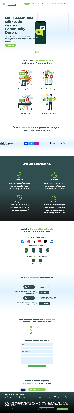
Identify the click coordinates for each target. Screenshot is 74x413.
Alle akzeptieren (62, 408)
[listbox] (37, 32)
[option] (37, 32)
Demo (27, 3)
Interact (29, 298)
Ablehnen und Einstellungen (46, 408)
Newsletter (60, 3)
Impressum (20, 408)
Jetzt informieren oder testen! (37, 389)
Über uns (44, 3)
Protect (29, 287)
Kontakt (54, 3)
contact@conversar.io (38, 327)
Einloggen (66, 3)
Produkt (32, 3)
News (49, 3)
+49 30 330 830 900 (38, 330)
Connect (45, 303)
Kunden (38, 3)
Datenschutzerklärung (10, 408)
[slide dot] (36, 52)
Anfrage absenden (37, 365)
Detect (44, 292)
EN (68, 5)
